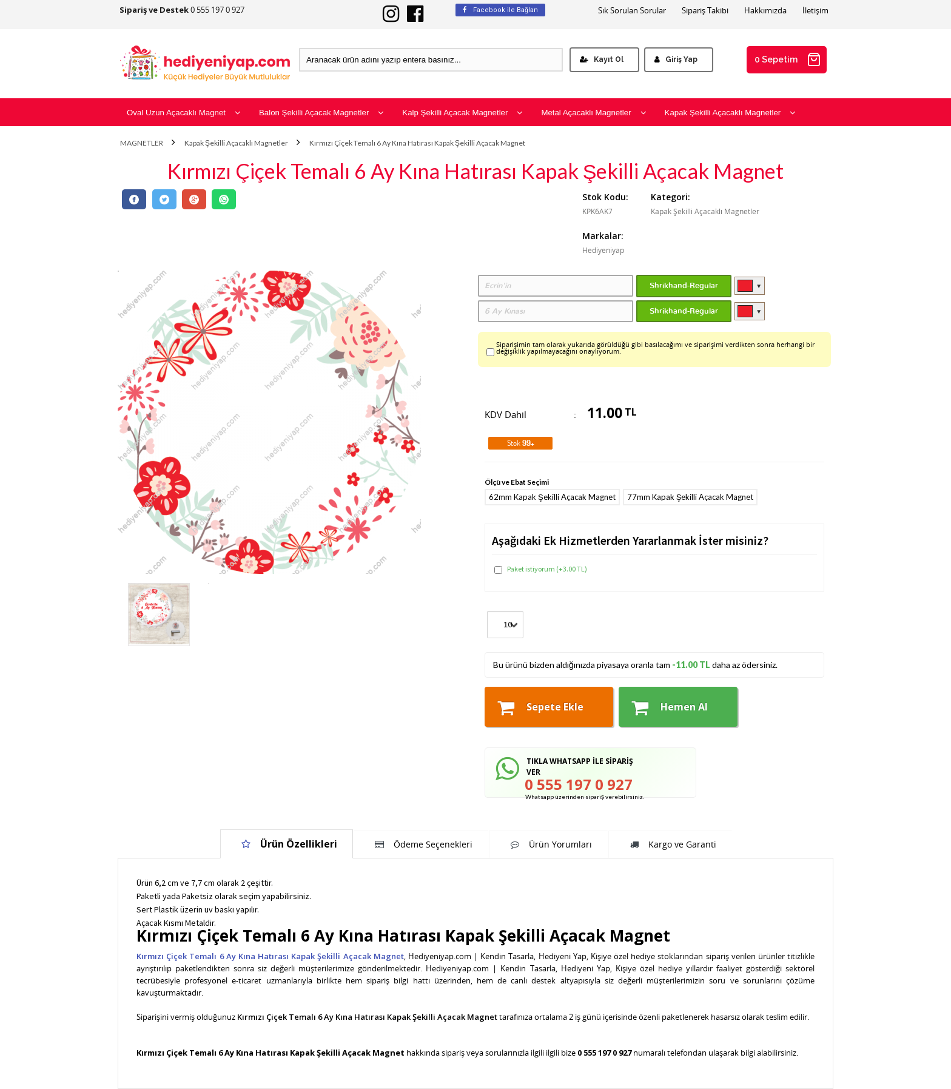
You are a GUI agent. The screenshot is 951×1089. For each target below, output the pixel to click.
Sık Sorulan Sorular (632, 11)
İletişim (815, 11)
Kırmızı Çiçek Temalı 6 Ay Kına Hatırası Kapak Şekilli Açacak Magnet (417, 143)
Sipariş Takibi (705, 11)
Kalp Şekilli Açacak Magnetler (462, 112)
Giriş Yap (675, 59)
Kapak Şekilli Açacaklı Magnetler (730, 112)
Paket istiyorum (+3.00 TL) (540, 569)
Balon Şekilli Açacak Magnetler (321, 112)
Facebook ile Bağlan (500, 10)
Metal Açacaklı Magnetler (593, 112)
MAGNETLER (141, 143)
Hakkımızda (765, 11)
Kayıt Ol (601, 59)
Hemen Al (669, 707)
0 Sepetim (787, 59)
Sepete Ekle (540, 707)
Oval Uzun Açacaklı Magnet (184, 112)
